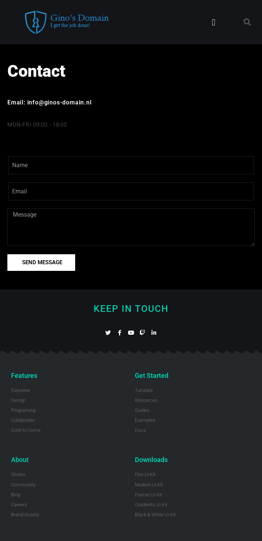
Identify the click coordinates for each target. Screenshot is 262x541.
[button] (214, 22)
